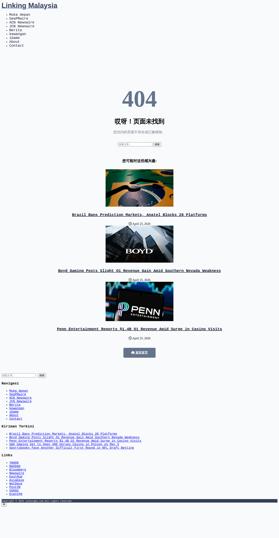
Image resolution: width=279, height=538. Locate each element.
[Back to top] (4, 534)
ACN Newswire (21, 24)
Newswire (16, 498)
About (14, 47)
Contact (16, 52)
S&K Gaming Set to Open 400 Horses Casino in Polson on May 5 (64, 465)
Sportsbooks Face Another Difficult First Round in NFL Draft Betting (71, 469)
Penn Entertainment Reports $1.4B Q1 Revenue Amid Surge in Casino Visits (139, 338)
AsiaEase (16, 506)
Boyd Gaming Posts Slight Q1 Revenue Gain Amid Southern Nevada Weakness (139, 279)
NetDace (15, 511)
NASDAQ (15, 489)
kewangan (17, 38)
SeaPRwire (18, 19)
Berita (15, 33)
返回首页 (139, 362)
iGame (14, 43)
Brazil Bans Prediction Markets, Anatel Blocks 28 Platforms (139, 222)
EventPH (15, 524)
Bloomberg (17, 494)
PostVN (15, 515)
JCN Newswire (21, 29)
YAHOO (14, 485)
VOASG (14, 519)
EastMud (15, 502)
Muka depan (19, 15)
